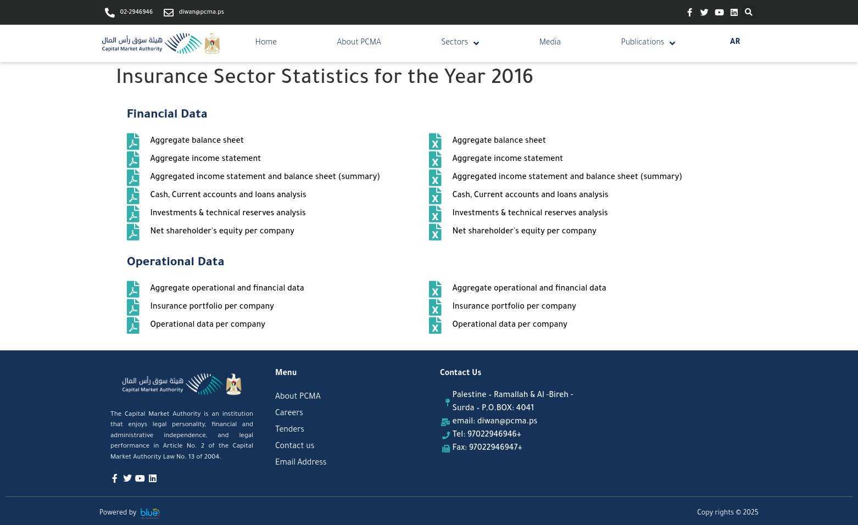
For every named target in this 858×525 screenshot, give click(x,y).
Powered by (118, 513)
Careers (289, 414)
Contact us (294, 447)
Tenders (289, 430)
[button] (749, 12)
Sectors (460, 43)
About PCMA (359, 43)
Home (266, 43)
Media (550, 43)
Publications (648, 43)
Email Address (300, 463)
